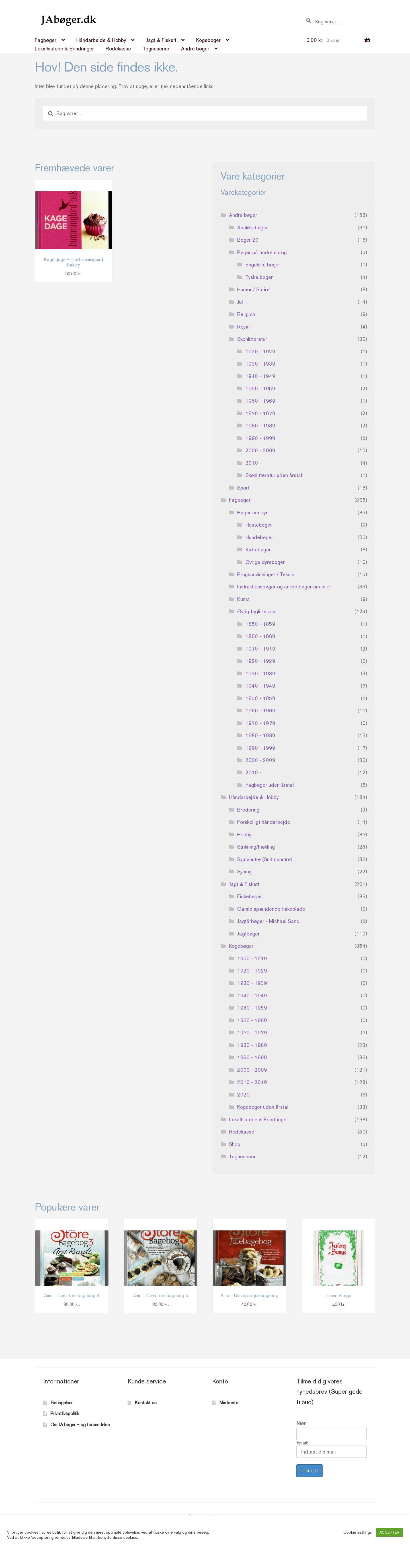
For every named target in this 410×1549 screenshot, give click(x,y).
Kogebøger (208, 40)
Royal (243, 327)
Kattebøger (258, 550)
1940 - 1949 (260, 376)
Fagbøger (45, 40)
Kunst (243, 599)
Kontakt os (146, 1402)
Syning (244, 872)
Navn (301, 1423)
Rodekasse (118, 49)
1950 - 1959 (260, 389)
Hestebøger (258, 525)
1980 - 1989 (260, 426)
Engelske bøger (262, 265)
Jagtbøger (248, 934)
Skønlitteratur (252, 339)
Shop (234, 1144)
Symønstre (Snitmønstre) (264, 859)
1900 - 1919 (252, 958)
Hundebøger (259, 537)
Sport (243, 488)
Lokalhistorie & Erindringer (64, 49)
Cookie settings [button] (357, 1532)
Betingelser (61, 1402)
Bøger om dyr (252, 512)
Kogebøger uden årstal (262, 1107)
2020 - (245, 1095)
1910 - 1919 (260, 649)
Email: (331, 1449)
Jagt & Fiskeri (161, 40)
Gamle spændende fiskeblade (271, 909)
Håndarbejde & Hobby (101, 40)
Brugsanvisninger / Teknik (265, 574)
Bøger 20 (248, 240)
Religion (246, 314)
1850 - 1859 (260, 624)
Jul (240, 302)
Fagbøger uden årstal (269, 785)
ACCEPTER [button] (389, 1532)
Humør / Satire (253, 289)
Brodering (248, 810)
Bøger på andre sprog (262, 252)
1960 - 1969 (260, 401)
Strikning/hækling (256, 847)
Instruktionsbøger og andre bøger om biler (284, 587)
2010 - (253, 463)
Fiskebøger (249, 896)
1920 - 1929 (260, 351)
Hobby (244, 834)
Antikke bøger (252, 228)
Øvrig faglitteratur (257, 611)
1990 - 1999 (260, 438)
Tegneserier (156, 49)
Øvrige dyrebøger (265, 562)
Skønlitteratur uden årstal (273, 475)
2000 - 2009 (260, 450)
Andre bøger (195, 49)
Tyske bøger (259, 277)
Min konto (229, 1402)
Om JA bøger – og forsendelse (80, 1424)
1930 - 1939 (260, 364)
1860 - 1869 (260, 636)
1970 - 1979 (260, 413)
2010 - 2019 (252, 1082)
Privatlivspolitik (64, 1413)
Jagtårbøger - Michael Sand (268, 921)
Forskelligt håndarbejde (263, 822)
